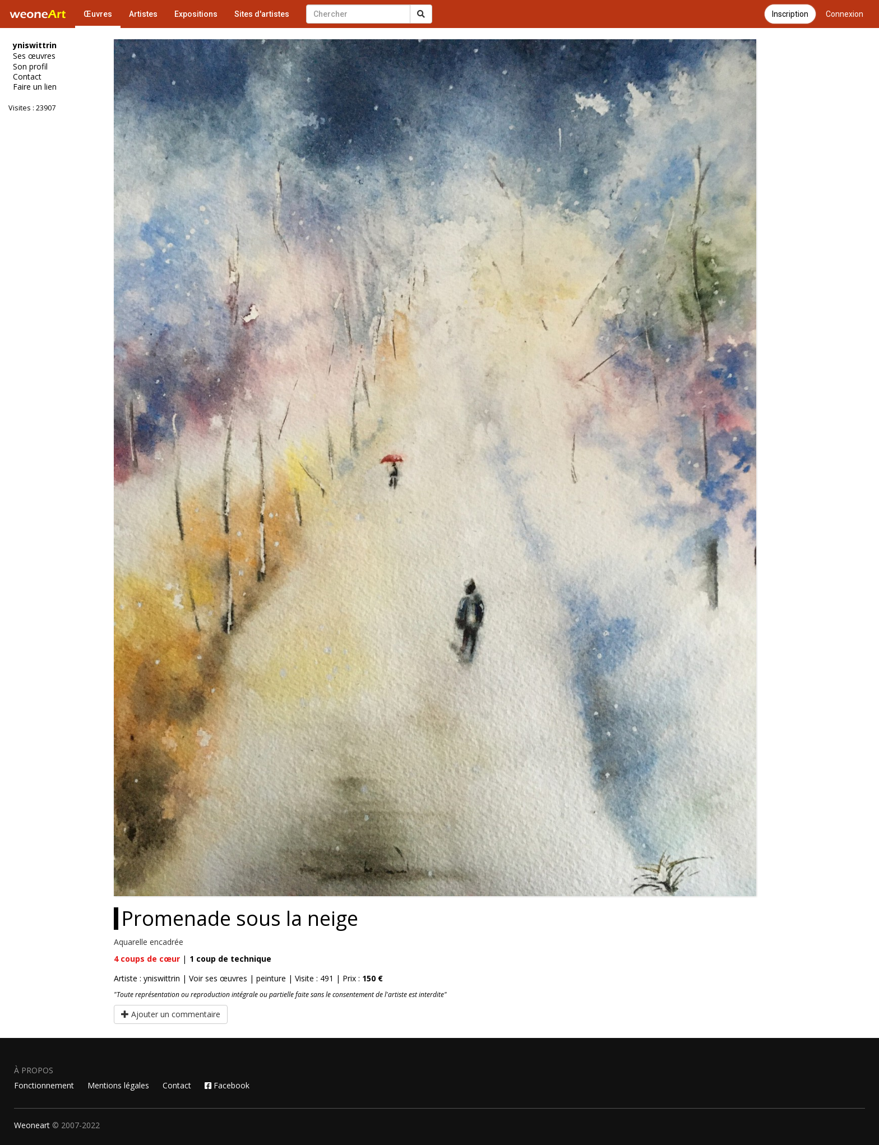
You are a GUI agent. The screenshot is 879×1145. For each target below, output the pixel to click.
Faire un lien (35, 87)
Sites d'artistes (261, 14)
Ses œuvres (34, 56)
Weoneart (32, 1125)
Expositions (196, 14)
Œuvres (98, 14)
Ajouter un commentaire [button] (170, 1014)
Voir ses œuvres (218, 978)
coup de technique (230, 958)
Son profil (30, 67)
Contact (27, 77)
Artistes (143, 14)
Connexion (844, 14)
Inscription (790, 14)
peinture (271, 978)
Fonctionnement (44, 1085)
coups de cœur (147, 958)
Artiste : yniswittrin (147, 978)
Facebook (227, 1085)
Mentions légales (118, 1085)
